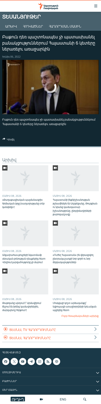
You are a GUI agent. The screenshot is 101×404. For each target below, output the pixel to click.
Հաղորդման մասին (65, 26)
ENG (63, 399)
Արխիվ (11, 26)
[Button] (8, 140)
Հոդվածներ (33, 26)
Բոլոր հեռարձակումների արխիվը (80, 315)
